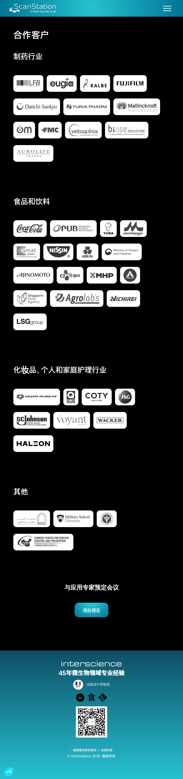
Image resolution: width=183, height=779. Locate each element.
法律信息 (107, 750)
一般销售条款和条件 (83, 750)
